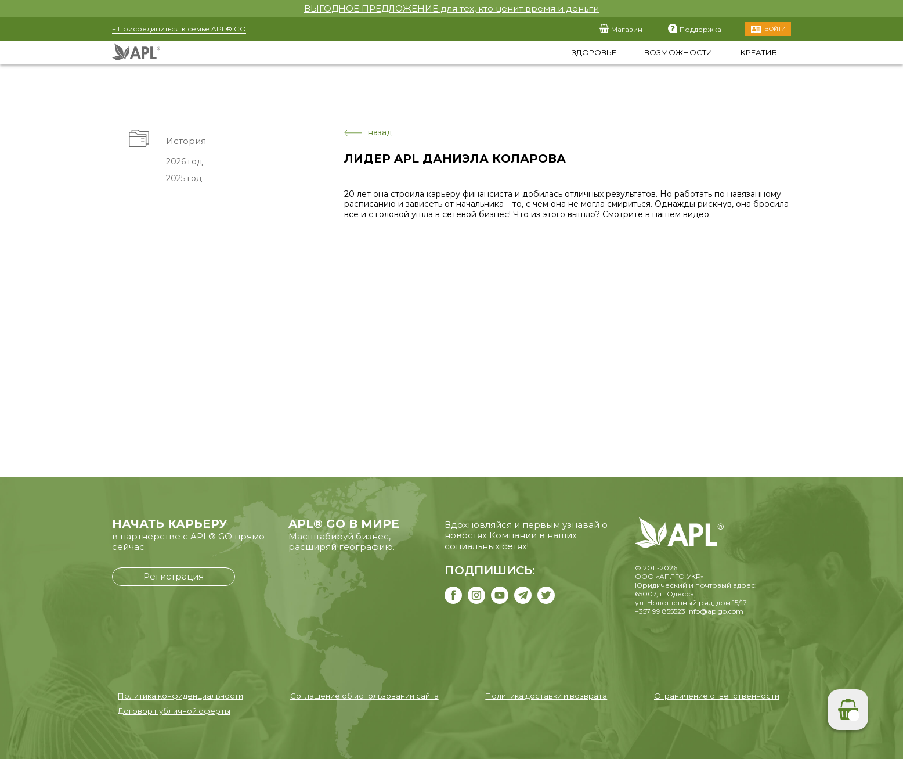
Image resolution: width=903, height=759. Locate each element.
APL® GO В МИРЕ (343, 524)
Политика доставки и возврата (546, 695)
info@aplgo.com (715, 611)
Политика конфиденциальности (180, 695)
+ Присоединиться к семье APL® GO (179, 28)
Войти (775, 29)
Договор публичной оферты (174, 710)
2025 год (184, 178)
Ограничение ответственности (716, 695)
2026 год (184, 161)
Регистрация (173, 576)
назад (368, 133)
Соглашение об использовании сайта (364, 695)
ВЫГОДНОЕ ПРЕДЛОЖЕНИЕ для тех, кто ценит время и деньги (451, 8)
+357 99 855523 (660, 611)
